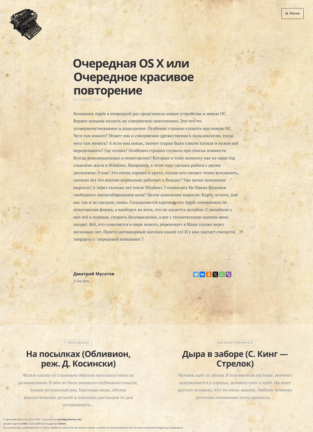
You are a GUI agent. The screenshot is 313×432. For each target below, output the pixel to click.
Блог (99, 99)
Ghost (62, 423)
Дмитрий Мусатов (94, 274)
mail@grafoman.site (69, 419)
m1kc (24, 423)
